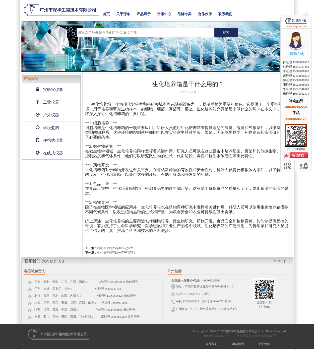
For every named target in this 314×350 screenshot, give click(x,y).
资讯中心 (164, 14)
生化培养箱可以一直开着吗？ (116, 252)
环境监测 (47, 128)
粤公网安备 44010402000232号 (255, 336)
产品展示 (144, 14)
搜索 (226, 32)
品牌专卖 (184, 14)
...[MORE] (277, 261)
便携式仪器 (49, 140)
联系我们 (225, 14)
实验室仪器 (49, 89)
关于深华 (123, 14)
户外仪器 (47, 115)
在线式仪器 (49, 153)
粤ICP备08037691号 (216, 336)
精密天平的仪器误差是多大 (115, 248)
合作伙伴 (205, 14)
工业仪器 (47, 102)
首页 (106, 14)
